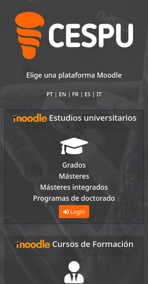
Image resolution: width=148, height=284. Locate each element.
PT (50, 94)
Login (73, 211)
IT (99, 94)
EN (62, 94)
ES (87, 94)
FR (75, 94)
